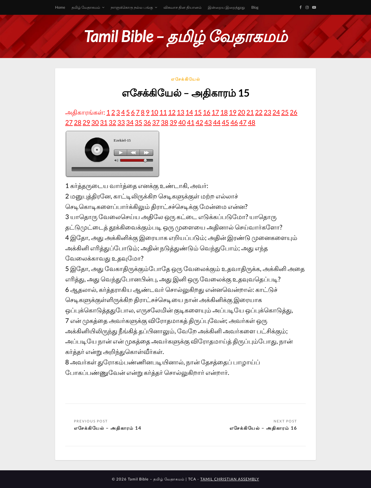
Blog (255, 7)
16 (206, 112)
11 (163, 112)
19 (233, 112)
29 (86, 122)
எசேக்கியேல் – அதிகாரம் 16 (263, 428)
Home (60, 7)
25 (285, 112)
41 (190, 122)
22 (259, 112)
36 (147, 122)
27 (69, 122)
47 (243, 122)
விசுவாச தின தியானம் (182, 7)
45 (225, 122)
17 (215, 112)
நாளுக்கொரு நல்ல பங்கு (132, 7)
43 (208, 122)
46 (234, 122)
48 (251, 122)
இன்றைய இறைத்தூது (226, 7)
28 (77, 122)
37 (156, 122)
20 (241, 112)
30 (95, 122)
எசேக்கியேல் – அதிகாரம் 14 (107, 428)
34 (130, 122)
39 (173, 122)
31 (104, 122)
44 (217, 122)
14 (189, 112)
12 (172, 112)
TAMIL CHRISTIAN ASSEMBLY (229, 479)
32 (112, 122)
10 (154, 112)
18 (224, 112)
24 (276, 112)
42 (199, 122)
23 (267, 112)
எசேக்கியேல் (185, 79)
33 (121, 122)
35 (138, 122)
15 (198, 112)
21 (250, 112)
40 (182, 122)
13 (180, 112)
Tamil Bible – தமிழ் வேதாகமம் (185, 36)
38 (164, 122)
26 (293, 112)
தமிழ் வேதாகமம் (86, 7)
